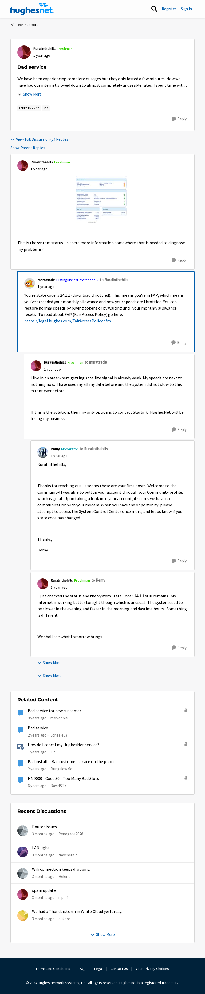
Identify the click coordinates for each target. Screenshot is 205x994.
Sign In (186, 8)
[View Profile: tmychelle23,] (22, 852)
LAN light (40, 848)
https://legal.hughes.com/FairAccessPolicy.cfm (67, 321)
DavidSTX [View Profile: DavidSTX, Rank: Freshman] (58, 785)
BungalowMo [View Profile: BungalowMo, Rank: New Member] (61, 768)
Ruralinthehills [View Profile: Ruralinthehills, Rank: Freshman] (44, 48)
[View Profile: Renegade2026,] (22, 830)
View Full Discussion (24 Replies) (40, 139)
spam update (44, 890)
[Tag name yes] (46, 108)
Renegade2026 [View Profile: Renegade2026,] (70, 833)
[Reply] (179, 119)
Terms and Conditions (53, 968)
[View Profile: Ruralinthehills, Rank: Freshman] (24, 52)
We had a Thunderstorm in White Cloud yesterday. (77, 911)
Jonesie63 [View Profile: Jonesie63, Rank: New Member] (58, 734)
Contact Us (119, 968)
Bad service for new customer (54, 711)
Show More (29, 94)
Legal (98, 968)
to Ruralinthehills (114, 279)
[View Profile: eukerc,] (22, 915)
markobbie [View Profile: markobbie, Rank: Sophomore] (59, 718)
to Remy (98, 580)
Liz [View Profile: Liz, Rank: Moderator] (52, 752)
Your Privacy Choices (153, 968)
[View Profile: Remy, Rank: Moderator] (42, 452)
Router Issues (44, 826)
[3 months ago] (43, 834)
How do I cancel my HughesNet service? (63, 745)
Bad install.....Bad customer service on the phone (72, 761)
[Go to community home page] (32, 9)
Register (169, 8)
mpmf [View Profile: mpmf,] (63, 897)
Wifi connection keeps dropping (61, 869)
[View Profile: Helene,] (22, 873)
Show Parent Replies (27, 147)
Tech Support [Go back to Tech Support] (24, 24)
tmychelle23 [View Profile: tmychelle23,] (68, 855)
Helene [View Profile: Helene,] (64, 876)
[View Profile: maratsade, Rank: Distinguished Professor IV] (29, 283)
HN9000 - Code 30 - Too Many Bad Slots (63, 778)
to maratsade (96, 362)
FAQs (82, 968)
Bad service (38, 728)
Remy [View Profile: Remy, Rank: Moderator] (55, 449)
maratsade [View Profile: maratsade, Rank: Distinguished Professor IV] (46, 279)
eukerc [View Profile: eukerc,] (64, 918)
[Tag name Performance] (29, 108)
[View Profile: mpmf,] (22, 894)
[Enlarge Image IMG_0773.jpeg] (102, 200)
